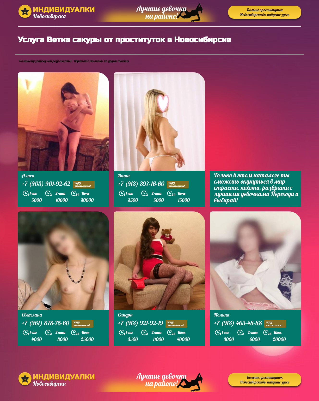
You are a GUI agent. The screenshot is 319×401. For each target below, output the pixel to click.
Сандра (125, 315)
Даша (123, 176)
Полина (221, 315)
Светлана (32, 315)
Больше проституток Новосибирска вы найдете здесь (264, 12)
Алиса (28, 176)
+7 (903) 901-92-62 (58, 184)
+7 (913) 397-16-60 (153, 184)
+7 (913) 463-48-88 (250, 324)
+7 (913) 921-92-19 (152, 324)
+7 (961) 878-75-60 (57, 324)
